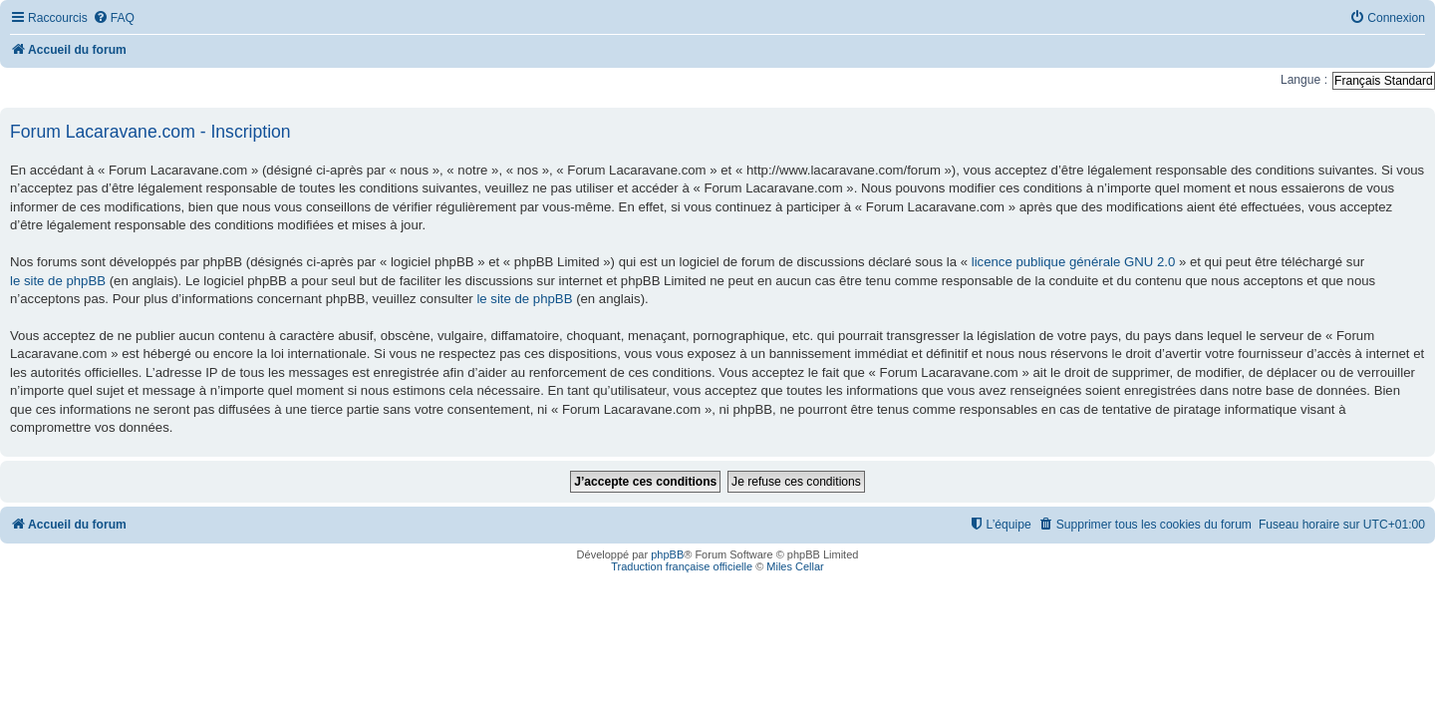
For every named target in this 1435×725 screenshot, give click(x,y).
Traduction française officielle (681, 566)
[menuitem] (114, 18)
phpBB (667, 554)
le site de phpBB (58, 280)
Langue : (1304, 80)
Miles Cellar (794, 566)
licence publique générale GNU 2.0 (1074, 261)
